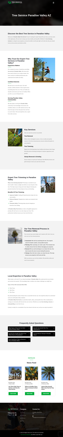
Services (23, 418)
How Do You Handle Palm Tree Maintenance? (40, 328)
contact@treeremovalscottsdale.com (39, 417)
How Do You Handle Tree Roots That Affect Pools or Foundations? (17, 334)
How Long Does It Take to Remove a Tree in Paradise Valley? (17, 340)
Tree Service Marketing (26, 434)
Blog (23, 420)
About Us (24, 415)
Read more (13, 393)
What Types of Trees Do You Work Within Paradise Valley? (17, 328)
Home (23, 412)
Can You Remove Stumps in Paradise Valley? (42, 334)
